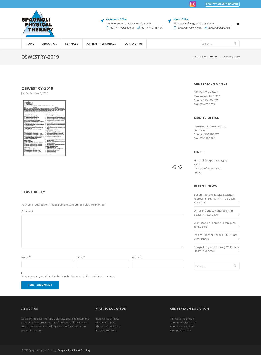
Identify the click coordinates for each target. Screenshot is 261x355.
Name (26, 257)
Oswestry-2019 (231, 56)
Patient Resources (101, 43)
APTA (197, 164)
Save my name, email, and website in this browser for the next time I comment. (68, 276)
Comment (27, 211)
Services (71, 43)
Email (81, 257)
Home (30, 43)
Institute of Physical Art (207, 168)
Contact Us (133, 43)
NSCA (197, 172)
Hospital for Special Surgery (210, 160)
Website (137, 257)
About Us (49, 43)
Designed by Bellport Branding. (74, 350)
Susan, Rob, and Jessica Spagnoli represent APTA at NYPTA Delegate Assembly (215, 198)
